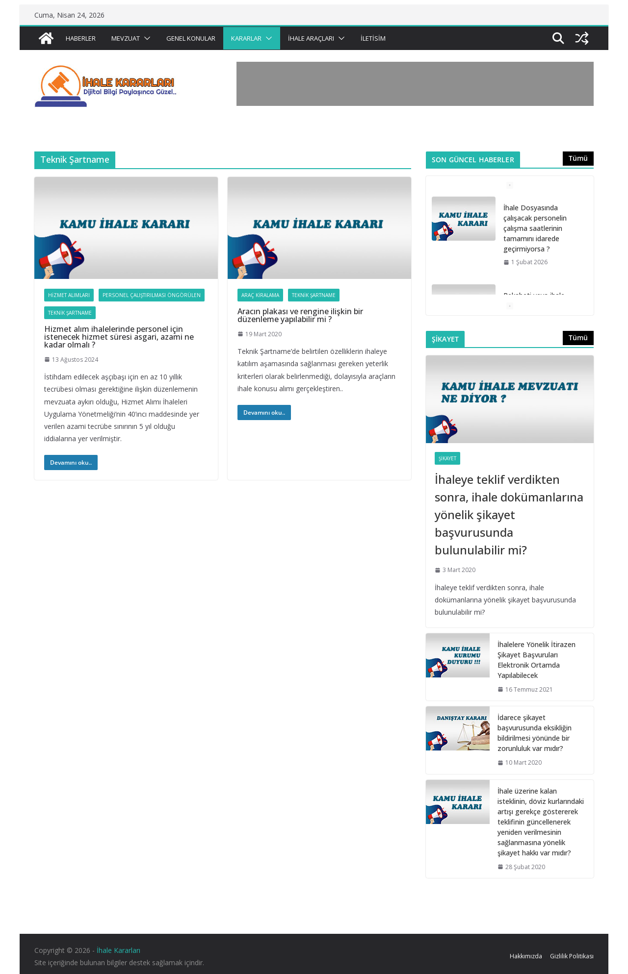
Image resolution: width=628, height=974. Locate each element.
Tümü (578, 158)
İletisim (373, 38)
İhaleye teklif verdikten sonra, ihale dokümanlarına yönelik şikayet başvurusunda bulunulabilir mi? (509, 514)
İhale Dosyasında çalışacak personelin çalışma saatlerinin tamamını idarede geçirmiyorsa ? (535, 228)
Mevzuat (125, 38)
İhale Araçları (311, 38)
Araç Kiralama (260, 295)
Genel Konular (190, 38)
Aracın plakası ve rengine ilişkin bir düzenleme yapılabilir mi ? (300, 315)
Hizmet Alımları (69, 295)
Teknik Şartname (70, 312)
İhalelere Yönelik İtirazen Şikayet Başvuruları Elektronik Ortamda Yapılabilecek (536, 660)
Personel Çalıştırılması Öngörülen (152, 295)
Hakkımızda (526, 956)
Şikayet (447, 458)
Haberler (81, 38)
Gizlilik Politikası (572, 956)
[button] (145, 38)
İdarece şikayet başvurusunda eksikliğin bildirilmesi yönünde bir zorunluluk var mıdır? (534, 733)
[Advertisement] (415, 84)
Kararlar (246, 38)
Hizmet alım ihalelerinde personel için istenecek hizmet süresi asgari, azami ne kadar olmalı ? (119, 337)
